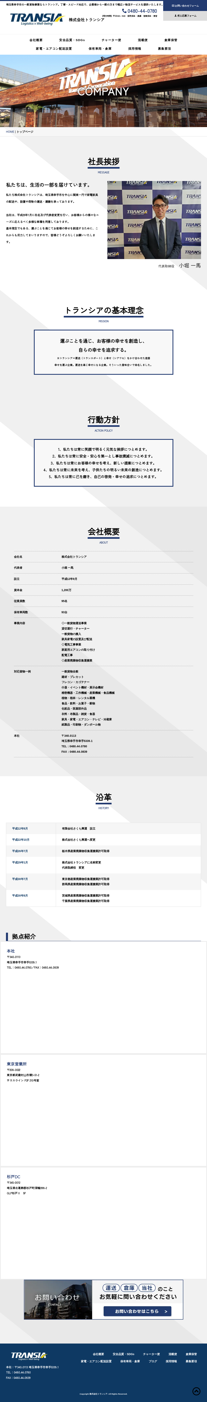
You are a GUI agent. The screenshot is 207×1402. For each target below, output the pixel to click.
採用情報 (134, 48)
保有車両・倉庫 (100, 48)
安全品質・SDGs (72, 40)
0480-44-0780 (139, 11)
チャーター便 (111, 40)
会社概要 (36, 40)
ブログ (153, 1361)
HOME (10, 131)
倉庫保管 (171, 40)
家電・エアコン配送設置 (54, 48)
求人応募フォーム (185, 15)
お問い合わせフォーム (185, 5)
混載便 (143, 40)
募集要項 (164, 48)
